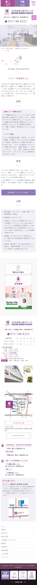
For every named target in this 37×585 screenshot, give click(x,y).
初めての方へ (4, 533)
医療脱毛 (3, 543)
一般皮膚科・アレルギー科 (8, 540)
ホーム (3, 526)
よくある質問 (4, 553)
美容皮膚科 (4, 547)
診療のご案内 (4, 536)
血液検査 (18, 192)
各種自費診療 (4, 550)
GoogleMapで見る (18, 435)
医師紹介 (3, 529)
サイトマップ (4, 557)
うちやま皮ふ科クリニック (21, 565)
